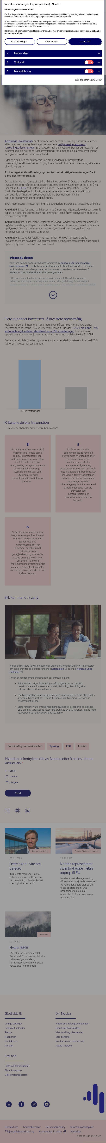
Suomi (31, 9)
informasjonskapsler (69, 31)
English (15, 9)
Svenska (23, 9)
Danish (8, 9)
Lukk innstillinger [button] (18, 41)
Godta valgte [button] (51, 41)
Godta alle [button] (85, 41)
